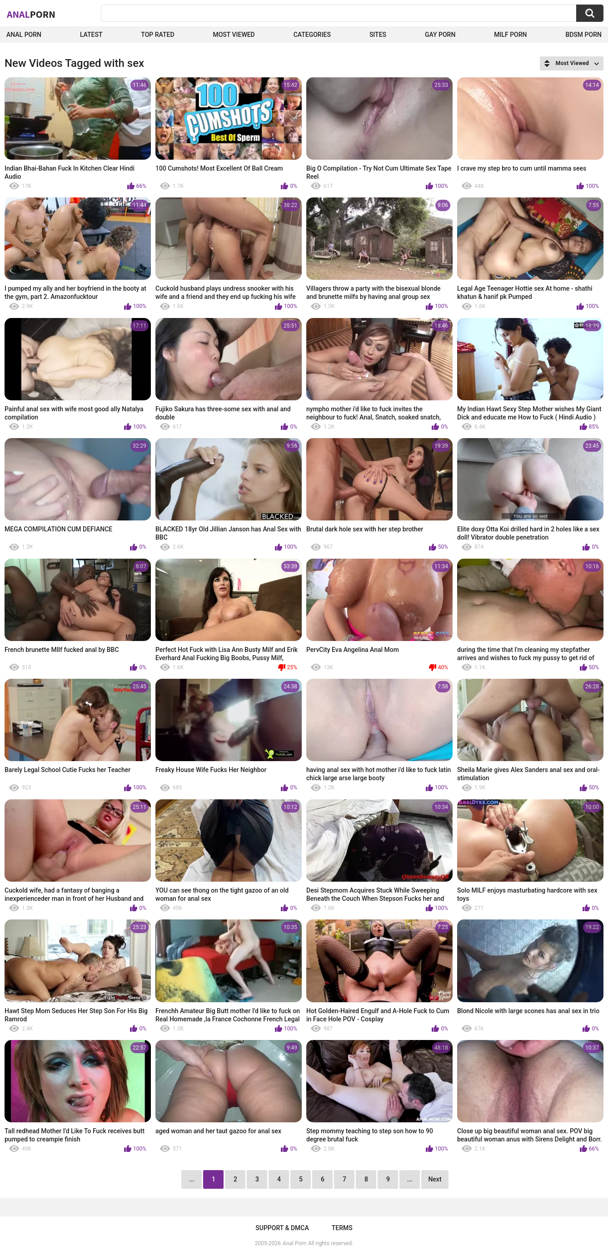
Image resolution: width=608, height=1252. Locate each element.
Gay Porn (440, 34)
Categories (312, 34)
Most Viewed (233, 34)
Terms (342, 1228)
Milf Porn (510, 34)
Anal (31, 14)
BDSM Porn (583, 34)
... (410, 1179)
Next (434, 1179)
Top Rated (157, 34)
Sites (377, 34)
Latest (91, 34)
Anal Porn (23, 34)
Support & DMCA (282, 1228)
